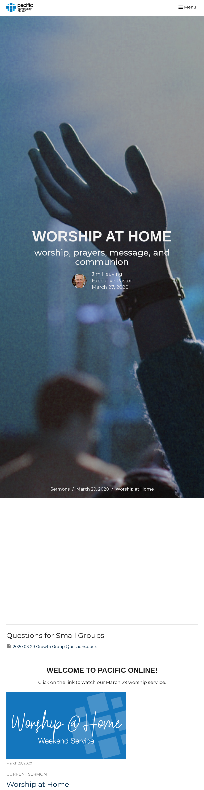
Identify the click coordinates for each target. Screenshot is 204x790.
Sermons (60, 489)
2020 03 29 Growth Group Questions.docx (51, 646)
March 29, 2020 (92, 489)
